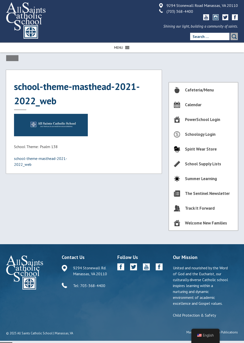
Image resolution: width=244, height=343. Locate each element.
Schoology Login (200, 134)
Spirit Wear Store (201, 149)
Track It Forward (200, 208)
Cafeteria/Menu (199, 90)
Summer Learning (201, 178)
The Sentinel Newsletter (207, 193)
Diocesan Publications (223, 332)
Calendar (193, 104)
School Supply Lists (203, 164)
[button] (118, 47)
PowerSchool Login (202, 119)
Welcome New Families (206, 223)
